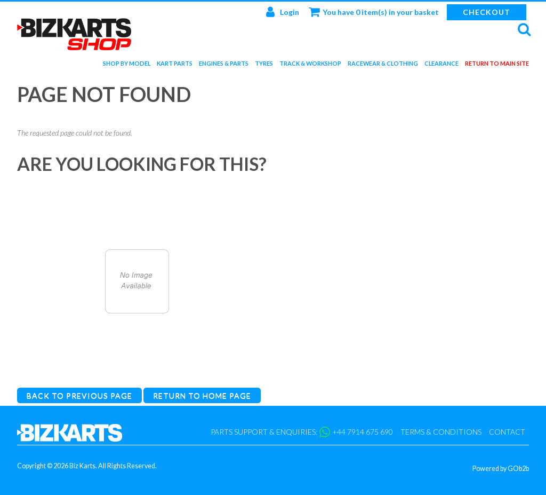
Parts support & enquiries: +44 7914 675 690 (302, 432)
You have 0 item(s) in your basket (374, 12)
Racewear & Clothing (383, 65)
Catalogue (137, 365)
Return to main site (497, 65)
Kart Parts (174, 65)
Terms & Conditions (440, 431)
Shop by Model (126, 65)
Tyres (264, 65)
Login (282, 12)
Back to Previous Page (79, 395)
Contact (507, 431)
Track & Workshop (310, 65)
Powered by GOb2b (500, 469)
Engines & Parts (223, 65)
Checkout (486, 12)
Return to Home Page (202, 395)
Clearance (441, 65)
